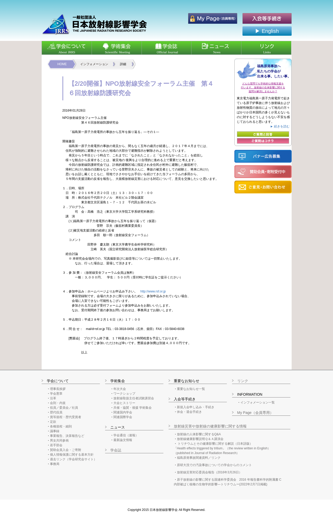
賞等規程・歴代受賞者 (65, 417)
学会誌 (115, 450)
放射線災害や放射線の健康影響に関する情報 (210, 426)
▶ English (267, 31)
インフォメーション (94, 64)
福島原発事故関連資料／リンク (199, 458)
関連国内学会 (122, 412)
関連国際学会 (122, 417)
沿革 (53, 398)
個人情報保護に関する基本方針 (72, 454)
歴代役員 (56, 412)
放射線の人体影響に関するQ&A (199, 434)
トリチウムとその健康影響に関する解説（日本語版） (215, 443)
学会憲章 (56, 393)
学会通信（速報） (125, 435)
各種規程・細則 (61, 426)
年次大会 (119, 389)
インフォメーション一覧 (257, 402)
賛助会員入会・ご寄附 (65, 450)
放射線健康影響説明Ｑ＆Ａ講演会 (200, 439)
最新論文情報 (122, 440)
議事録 (54, 431)
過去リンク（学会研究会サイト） (73, 459)
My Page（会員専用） (255, 413)
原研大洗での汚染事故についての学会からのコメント (214, 465)
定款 (53, 422)
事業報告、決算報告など (67, 436)
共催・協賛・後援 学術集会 (132, 407)
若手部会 (56, 445)
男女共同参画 (59, 440)
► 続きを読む (280, 126)
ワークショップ (124, 393)
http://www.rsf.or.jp (153, 291)
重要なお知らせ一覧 (191, 389)
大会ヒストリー (124, 403)
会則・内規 (58, 403)
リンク (242, 381)
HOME (62, 64)
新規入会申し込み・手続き (195, 407)
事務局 (54, 464)
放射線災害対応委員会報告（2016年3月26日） (209, 472)
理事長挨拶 (58, 389)
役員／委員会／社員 (64, 407)
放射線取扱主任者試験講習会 (133, 398)
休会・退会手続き (189, 412)
